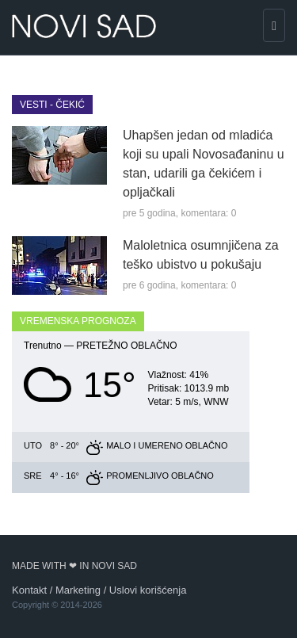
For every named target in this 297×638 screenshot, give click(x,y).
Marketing (78, 590)
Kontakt (29, 590)
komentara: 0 (208, 213)
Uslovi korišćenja (148, 590)
